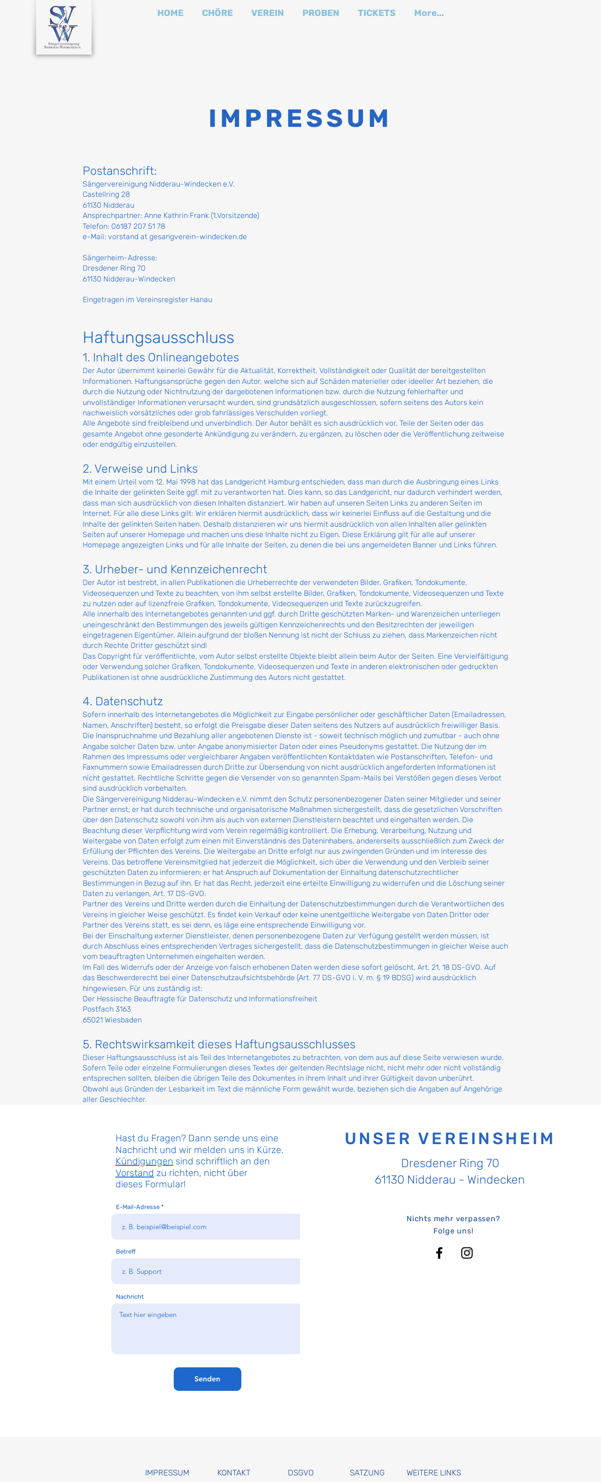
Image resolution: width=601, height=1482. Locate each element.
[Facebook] (439, 1253)
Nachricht (130, 1297)
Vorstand (135, 1172)
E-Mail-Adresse (138, 1207)
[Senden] (207, 1379)
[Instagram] (467, 1253)
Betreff (126, 1251)
